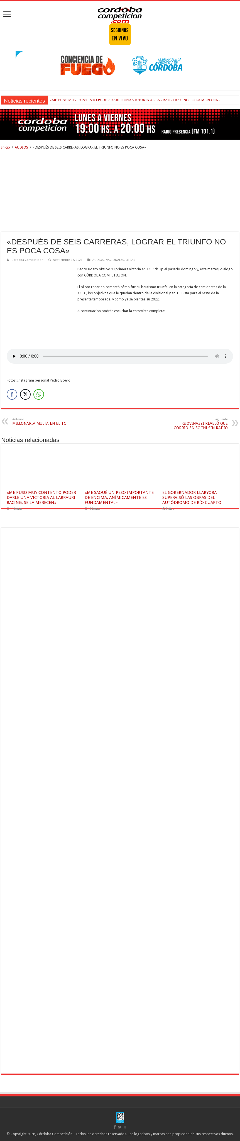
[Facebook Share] (12, 394)
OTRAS (130, 260)
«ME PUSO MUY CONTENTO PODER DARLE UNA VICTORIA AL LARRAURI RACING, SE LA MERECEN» (135, 100)
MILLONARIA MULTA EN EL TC (40, 421)
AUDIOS (21, 147)
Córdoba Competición (27, 260)
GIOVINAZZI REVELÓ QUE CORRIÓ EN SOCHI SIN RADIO (199, 423)
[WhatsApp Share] (38, 394)
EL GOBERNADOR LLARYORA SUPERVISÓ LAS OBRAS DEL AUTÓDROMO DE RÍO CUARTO (191, 497)
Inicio (5, 147)
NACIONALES (115, 260)
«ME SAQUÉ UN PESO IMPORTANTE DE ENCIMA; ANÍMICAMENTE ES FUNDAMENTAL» (119, 497)
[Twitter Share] (25, 394)
